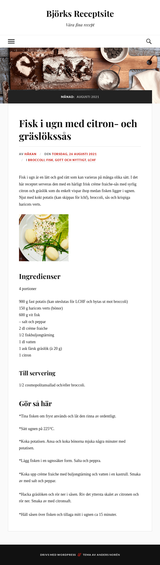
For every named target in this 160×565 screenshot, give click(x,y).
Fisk (49, 160)
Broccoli (36, 160)
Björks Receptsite (80, 13)
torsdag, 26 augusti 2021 (74, 154)
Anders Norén (108, 554)
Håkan (30, 154)
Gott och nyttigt (70, 160)
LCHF (92, 160)
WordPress (66, 554)
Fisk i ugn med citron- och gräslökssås (78, 129)
